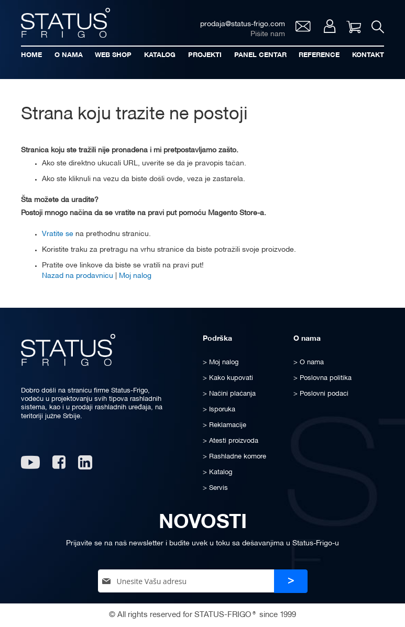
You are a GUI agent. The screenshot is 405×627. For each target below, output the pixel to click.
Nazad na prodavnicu (77, 276)
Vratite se (57, 234)
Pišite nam (267, 34)
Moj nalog (330, 26)
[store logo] (65, 23)
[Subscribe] (291, 581)
